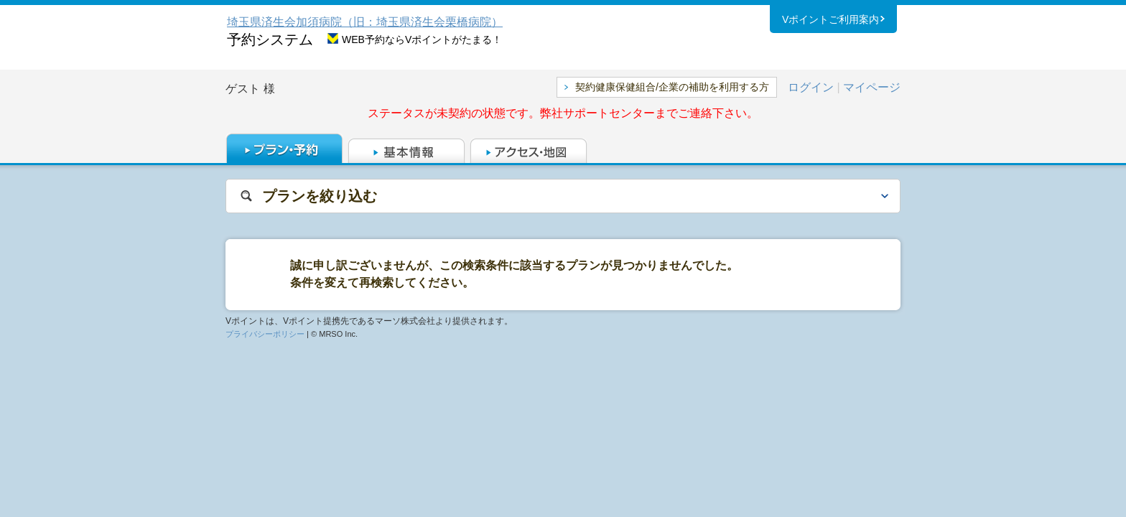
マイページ (872, 87)
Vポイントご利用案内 (830, 21)
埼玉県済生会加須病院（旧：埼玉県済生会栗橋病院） (365, 22)
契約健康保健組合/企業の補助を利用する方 (672, 87)
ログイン (811, 87)
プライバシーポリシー (264, 334)
